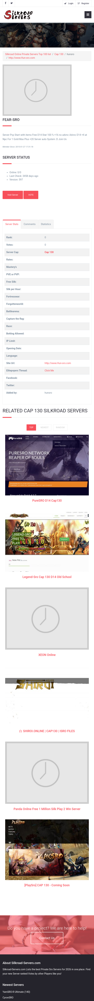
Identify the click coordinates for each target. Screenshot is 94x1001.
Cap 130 (59, 54)
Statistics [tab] (46, 224)
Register (83, 3)
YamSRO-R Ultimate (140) (16, 992)
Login (69, 3)
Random (60, 427)
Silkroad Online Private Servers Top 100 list (28, 54)
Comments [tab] (30, 224)
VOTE (30, 195)
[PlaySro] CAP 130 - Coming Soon (47, 785)
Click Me (49, 370)
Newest (45, 427)
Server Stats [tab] (11, 224)
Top (31, 427)
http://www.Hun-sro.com (22, 57)
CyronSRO (8, 997)
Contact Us (47, 938)
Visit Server (12, 195)
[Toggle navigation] (88, 14)
